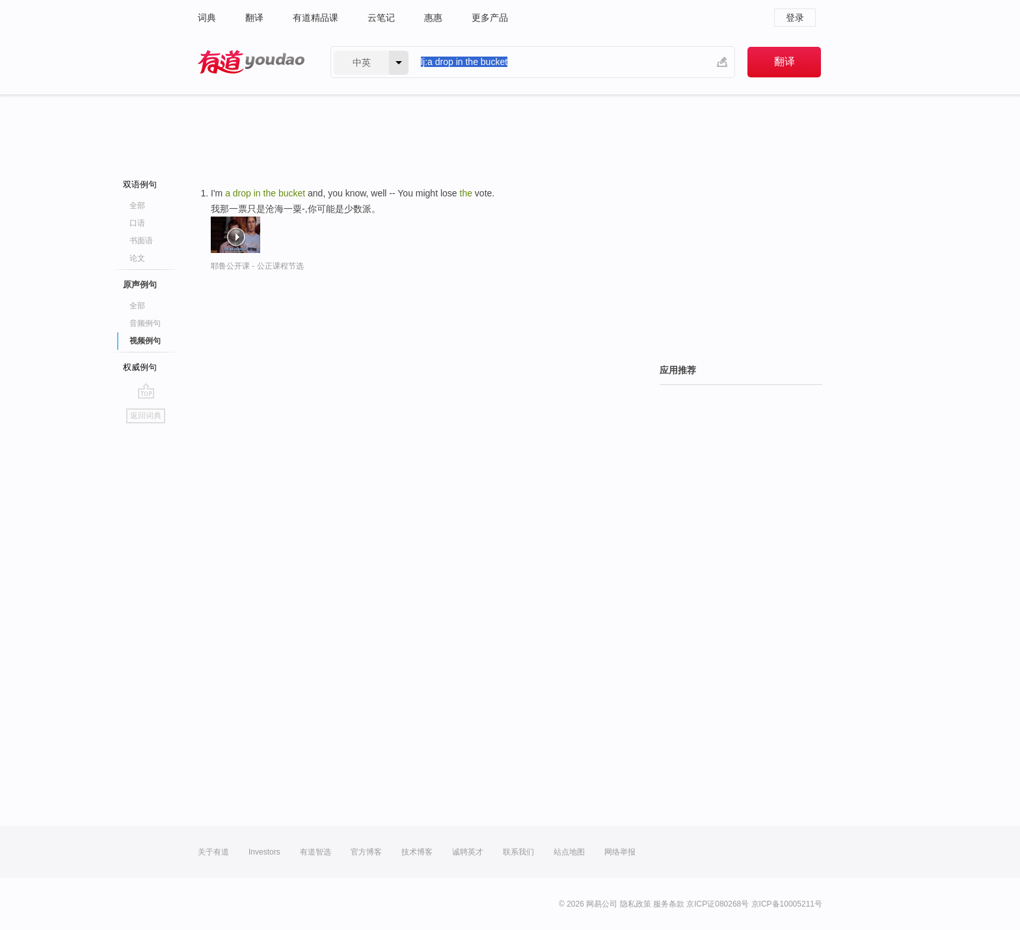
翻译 (254, 17)
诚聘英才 (467, 852)
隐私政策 (635, 904)
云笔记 (381, 17)
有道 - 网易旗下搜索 (251, 62)
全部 (137, 205)
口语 (137, 223)
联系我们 (518, 852)
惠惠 (433, 17)
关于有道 (213, 852)
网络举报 (620, 852)
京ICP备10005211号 (786, 904)
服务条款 (668, 904)
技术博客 (417, 852)
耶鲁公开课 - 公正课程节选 (257, 266)
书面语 (141, 240)
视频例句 (145, 340)
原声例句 (140, 284)
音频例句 (145, 323)
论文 (137, 258)
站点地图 (569, 852)
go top (146, 391)
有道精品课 (315, 17)
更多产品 (490, 17)
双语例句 (140, 184)
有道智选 (315, 852)
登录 (795, 17)
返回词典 (145, 415)
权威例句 (140, 367)
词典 (207, 17)
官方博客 (366, 852)
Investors (264, 852)
